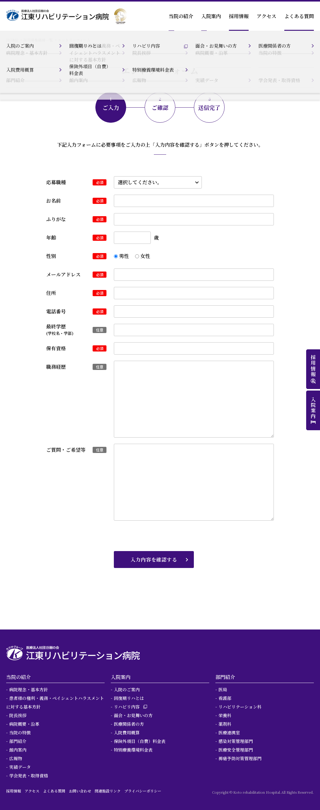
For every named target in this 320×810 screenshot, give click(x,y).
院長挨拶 (17, 715)
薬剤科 (224, 724)
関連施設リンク (108, 790)
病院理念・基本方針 (28, 689)
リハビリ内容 (127, 707)
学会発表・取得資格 (28, 775)
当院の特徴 (20, 732)
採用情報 (239, 16)
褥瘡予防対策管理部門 (240, 758)
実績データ (20, 767)
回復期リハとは (129, 698)
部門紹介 (17, 741)
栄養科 (224, 715)
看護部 (224, 698)
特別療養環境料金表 (133, 750)
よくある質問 (299, 16)
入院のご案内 (127, 689)
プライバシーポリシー (142, 790)
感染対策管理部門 (235, 741)
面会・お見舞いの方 (133, 715)
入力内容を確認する (153, 559)
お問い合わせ (80, 790)
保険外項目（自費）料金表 (140, 741)
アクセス (266, 16)
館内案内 (17, 750)
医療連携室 (229, 732)
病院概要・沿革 (24, 724)
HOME (12, 39)
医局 (222, 689)
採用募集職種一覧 (38, 39)
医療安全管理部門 (235, 750)
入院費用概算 (127, 732)
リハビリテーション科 (240, 707)
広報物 (15, 758)
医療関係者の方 (129, 724)
